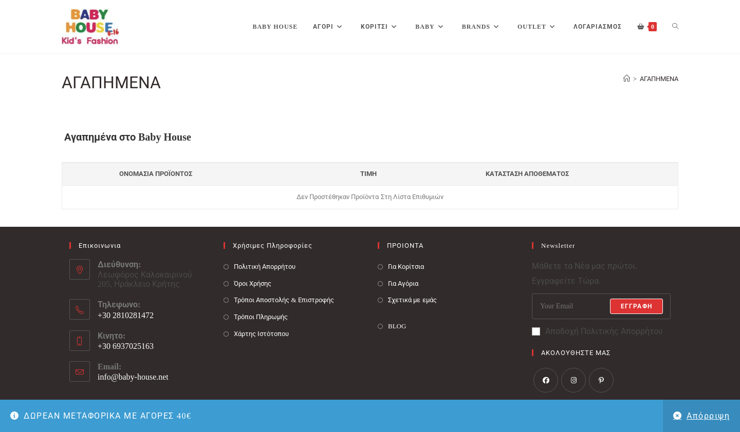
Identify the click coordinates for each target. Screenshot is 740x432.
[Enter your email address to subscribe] (601, 306)
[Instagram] (573, 380)
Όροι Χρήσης (252, 283)
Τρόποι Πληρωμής (261, 317)
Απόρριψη (708, 415)
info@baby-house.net (133, 376)
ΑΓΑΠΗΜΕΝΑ (659, 79)
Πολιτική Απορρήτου (264, 266)
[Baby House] (626, 79)
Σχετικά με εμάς (412, 300)
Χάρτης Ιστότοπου (261, 334)
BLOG (397, 326)
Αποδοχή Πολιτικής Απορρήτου (597, 331)
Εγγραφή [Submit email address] (636, 306)
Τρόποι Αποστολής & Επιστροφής (284, 300)
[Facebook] (545, 380)
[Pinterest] (601, 380)
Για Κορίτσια (406, 266)
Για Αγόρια (403, 283)
